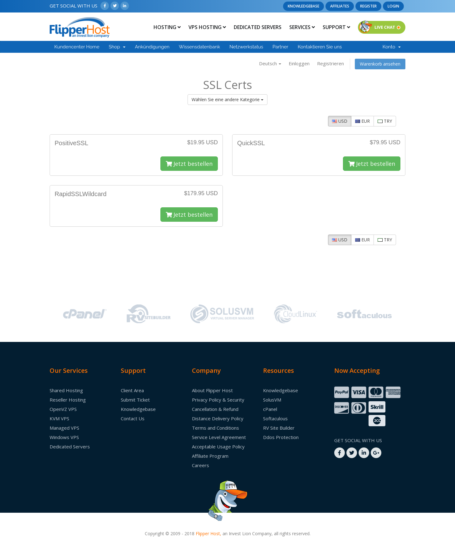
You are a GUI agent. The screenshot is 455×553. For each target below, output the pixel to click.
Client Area (132, 390)
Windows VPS (64, 437)
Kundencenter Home (76, 47)
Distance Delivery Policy (217, 418)
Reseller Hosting (68, 400)
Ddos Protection (281, 437)
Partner (280, 47)
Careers (200, 465)
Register (368, 6)
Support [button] (336, 27)
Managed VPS (64, 428)
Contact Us (132, 418)
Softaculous (275, 418)
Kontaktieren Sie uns (320, 47)
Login (393, 6)
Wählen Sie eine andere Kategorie (227, 99)
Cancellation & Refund (215, 409)
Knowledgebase (303, 6)
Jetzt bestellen (189, 163)
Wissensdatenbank (199, 47)
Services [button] (302, 27)
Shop (117, 47)
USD (339, 121)
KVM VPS (59, 418)
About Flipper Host (212, 390)
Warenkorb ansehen (380, 64)
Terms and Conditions (215, 428)
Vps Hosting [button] (207, 27)
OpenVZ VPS (63, 409)
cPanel (270, 409)
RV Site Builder (279, 428)
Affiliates (339, 6)
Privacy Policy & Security (218, 400)
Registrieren (330, 63)
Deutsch (270, 63)
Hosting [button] (167, 27)
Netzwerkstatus (246, 47)
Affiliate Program (210, 456)
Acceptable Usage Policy (218, 446)
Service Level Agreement (219, 437)
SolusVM (272, 400)
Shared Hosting (66, 390)
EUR (362, 121)
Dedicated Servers (257, 27)
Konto (392, 47)
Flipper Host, (208, 533)
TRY (385, 121)
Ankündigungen (152, 47)
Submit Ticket (135, 400)
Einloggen (299, 63)
